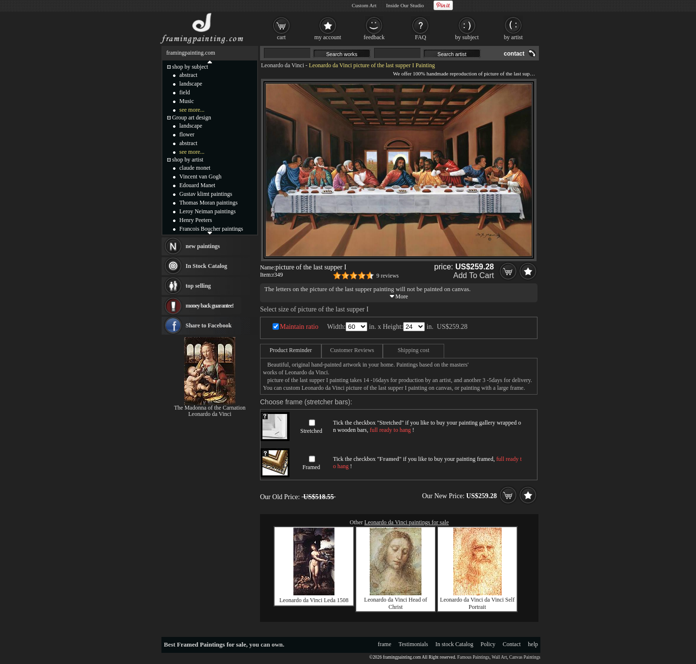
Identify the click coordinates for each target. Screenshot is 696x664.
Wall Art (499, 657)
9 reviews (388, 275)
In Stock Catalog (206, 266)
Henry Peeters (195, 220)
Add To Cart (473, 275)
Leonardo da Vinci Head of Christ (395, 603)
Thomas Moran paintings (208, 202)
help (533, 644)
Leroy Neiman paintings (207, 211)
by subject (467, 37)
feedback (373, 37)
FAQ (420, 37)
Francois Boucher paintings (211, 228)
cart (281, 37)
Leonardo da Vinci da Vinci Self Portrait (477, 603)
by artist (513, 37)
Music (186, 101)
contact (514, 53)
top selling (198, 285)
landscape (190, 83)
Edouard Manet (197, 185)
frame (385, 644)
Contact (512, 644)
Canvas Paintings (524, 657)
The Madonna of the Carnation (210, 407)
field (184, 92)
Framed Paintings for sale (211, 644)
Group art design (191, 117)
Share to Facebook (209, 325)
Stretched (311, 431)
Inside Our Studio (405, 5)
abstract (188, 75)
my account (327, 37)
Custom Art (364, 5)
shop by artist (187, 159)
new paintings (203, 246)
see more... (191, 109)
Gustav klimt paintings (205, 194)
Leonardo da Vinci (282, 65)
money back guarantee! (209, 305)
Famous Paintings (473, 657)
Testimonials (413, 644)
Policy (487, 644)
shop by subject (190, 66)
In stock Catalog (454, 644)
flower (186, 134)
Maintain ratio (299, 326)
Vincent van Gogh (200, 176)
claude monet (194, 167)
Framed (311, 467)
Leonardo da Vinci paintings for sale (406, 522)
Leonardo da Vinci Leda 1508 (313, 600)
